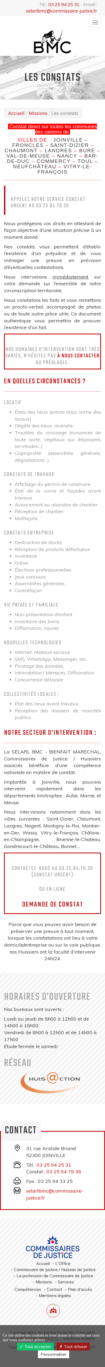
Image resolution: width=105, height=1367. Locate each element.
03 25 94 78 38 (63, 1172)
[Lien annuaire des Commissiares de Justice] (53, 1310)
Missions (38, 113)
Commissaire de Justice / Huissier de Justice (55, 1269)
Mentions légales (55, 1295)
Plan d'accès (80, 1289)
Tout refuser (73, 1346)
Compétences (27, 1289)
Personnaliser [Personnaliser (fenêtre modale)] (54, 1354)
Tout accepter (35, 1346)
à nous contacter (78, 356)
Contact (54, 1289)
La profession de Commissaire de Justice (55, 1275)
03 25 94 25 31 (63, 4)
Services (66, 1281)
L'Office (63, 1263)
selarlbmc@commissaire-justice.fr (61, 11)
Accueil (16, 113)
